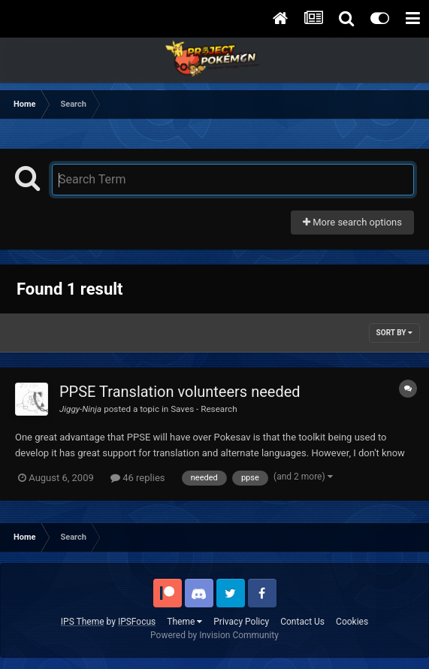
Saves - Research (204, 409)
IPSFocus (137, 621)
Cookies (352, 621)
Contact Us (302, 621)
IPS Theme (82, 621)
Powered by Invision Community (214, 635)
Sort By (394, 332)
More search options (352, 222)
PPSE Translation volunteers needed (180, 392)
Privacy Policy (241, 621)
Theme (184, 621)
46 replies (137, 477)
